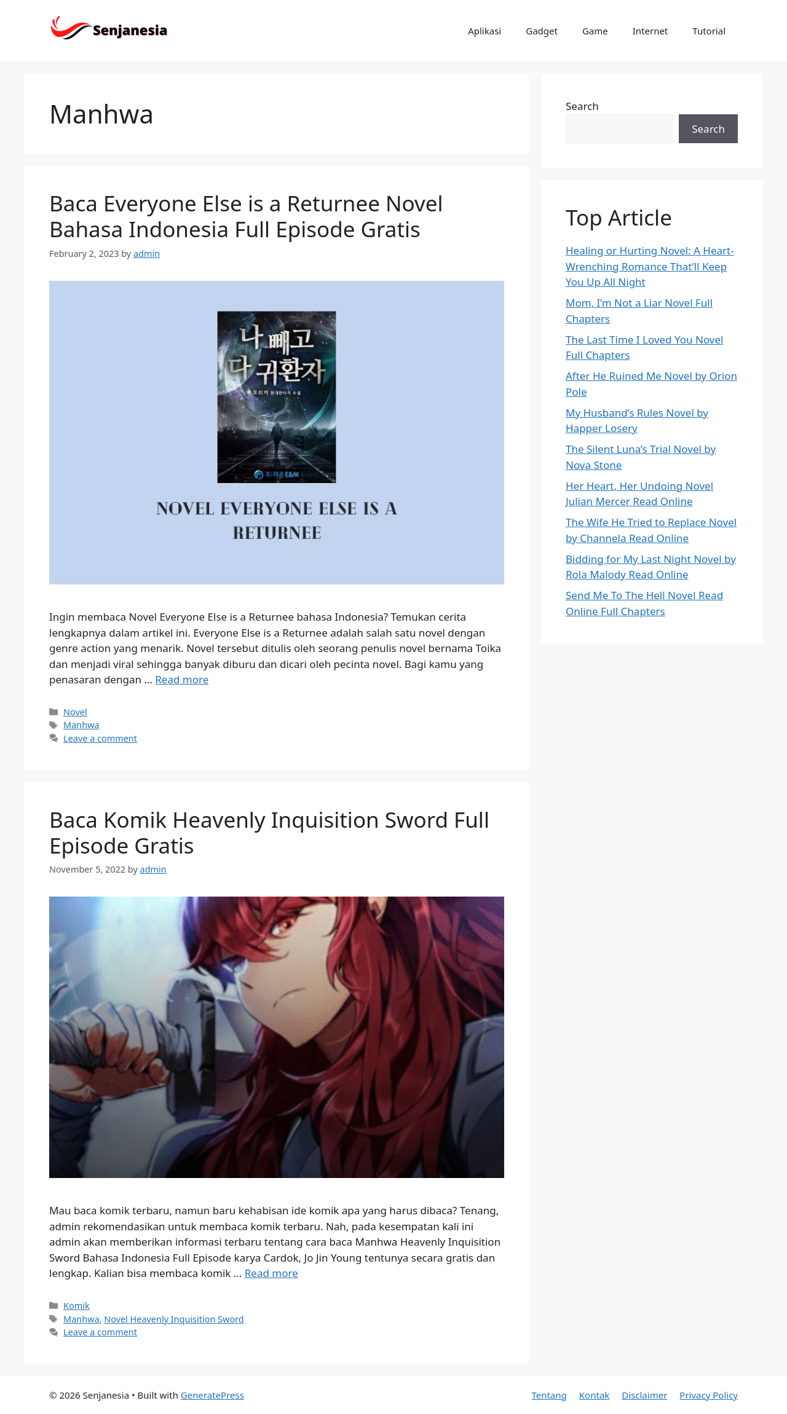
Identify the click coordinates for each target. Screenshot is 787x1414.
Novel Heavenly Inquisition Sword (173, 1319)
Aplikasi (484, 31)
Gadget (542, 31)
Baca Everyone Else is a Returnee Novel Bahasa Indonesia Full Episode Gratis (246, 216)
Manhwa (81, 725)
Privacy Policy (708, 1395)
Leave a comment (100, 738)
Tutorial (709, 31)
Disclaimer (644, 1395)
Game (595, 31)
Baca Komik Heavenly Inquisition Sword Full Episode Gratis (269, 832)
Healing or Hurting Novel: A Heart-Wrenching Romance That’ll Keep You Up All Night (650, 266)
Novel (75, 712)
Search (582, 106)
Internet (650, 31)
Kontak (594, 1395)
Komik (76, 1305)
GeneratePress (212, 1395)
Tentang (548, 1395)
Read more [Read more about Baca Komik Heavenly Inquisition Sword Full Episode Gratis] (271, 1273)
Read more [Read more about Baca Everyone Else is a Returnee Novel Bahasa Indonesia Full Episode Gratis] (181, 679)
